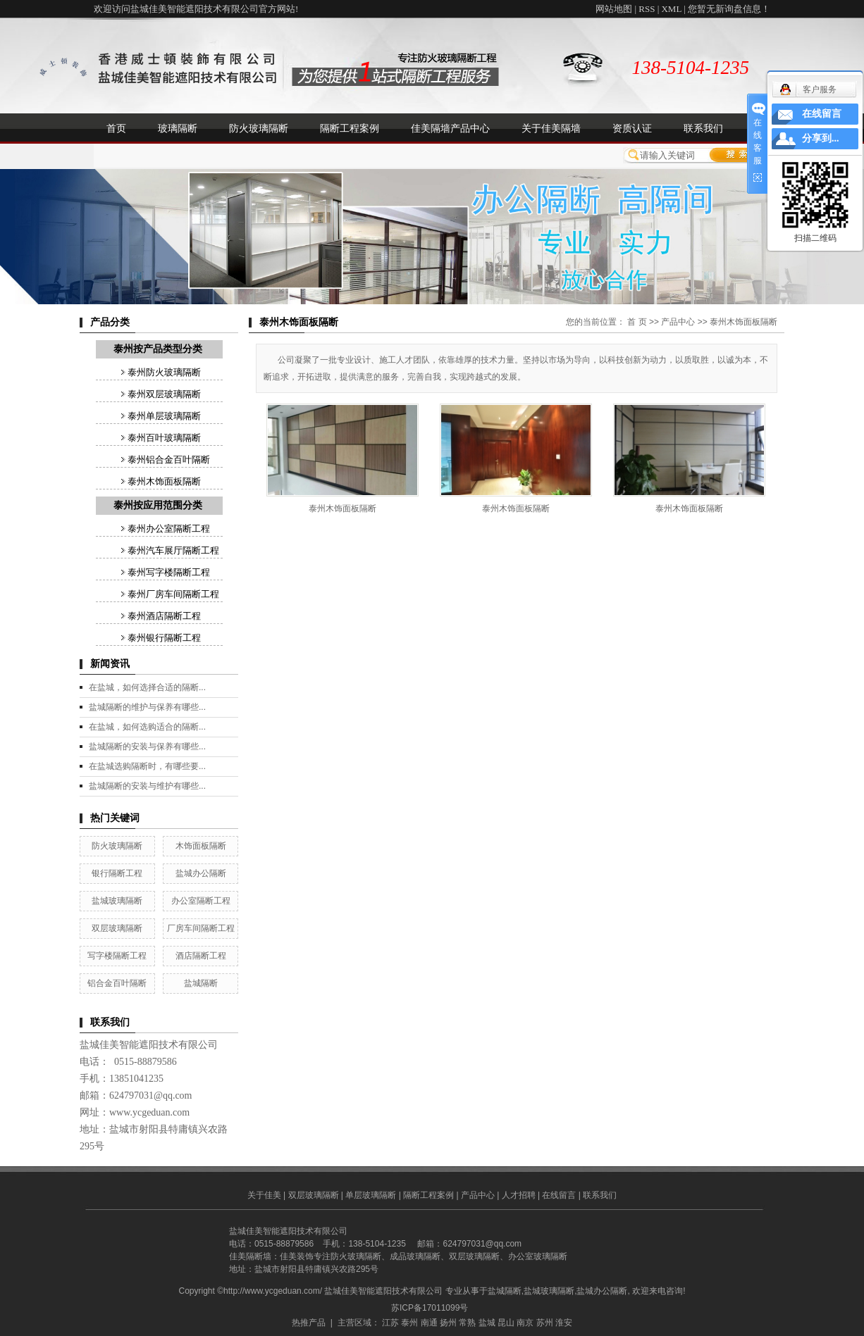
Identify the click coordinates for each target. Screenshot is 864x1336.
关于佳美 (264, 1195)
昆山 (506, 1323)
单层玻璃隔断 (370, 1195)
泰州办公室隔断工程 (169, 528)
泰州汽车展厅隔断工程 (173, 550)
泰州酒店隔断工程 (164, 616)
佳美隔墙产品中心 (450, 128)
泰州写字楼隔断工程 (169, 572)
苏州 (544, 1323)
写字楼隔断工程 (117, 956)
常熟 (467, 1323)
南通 (429, 1323)
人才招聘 (519, 1195)
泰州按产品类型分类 (157, 349)
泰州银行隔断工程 (164, 637)
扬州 (448, 1323)
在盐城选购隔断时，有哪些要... (147, 766)
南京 (525, 1323)
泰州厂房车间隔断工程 (173, 594)
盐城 (487, 1323)
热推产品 (309, 1323)
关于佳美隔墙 (551, 128)
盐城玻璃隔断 (117, 901)
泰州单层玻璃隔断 (164, 416)
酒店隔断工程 (200, 956)
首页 (116, 128)
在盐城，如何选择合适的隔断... (147, 687)
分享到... (820, 138)
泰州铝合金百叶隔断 (169, 459)
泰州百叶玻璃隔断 (164, 437)
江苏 (390, 1323)
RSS (646, 9)
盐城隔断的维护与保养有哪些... (147, 707)
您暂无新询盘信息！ (729, 9)
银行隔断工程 (117, 873)
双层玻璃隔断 (117, 928)
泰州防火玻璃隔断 (164, 372)
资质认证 (632, 128)
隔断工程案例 (349, 128)
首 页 (636, 322)
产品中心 (678, 322)
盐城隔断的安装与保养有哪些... (147, 746)
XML (671, 9)
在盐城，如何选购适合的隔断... (147, 727)
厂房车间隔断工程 (201, 928)
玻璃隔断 (177, 128)
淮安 (563, 1323)
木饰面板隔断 (200, 846)
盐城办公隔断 (200, 873)
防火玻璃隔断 (258, 128)
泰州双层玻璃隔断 (164, 394)
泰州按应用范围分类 (157, 505)
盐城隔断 (201, 983)
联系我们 (703, 128)
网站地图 (613, 9)
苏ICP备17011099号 (429, 1308)
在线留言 (559, 1195)
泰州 (409, 1323)
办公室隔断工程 (200, 901)
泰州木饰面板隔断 (164, 481)
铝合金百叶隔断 (117, 983)
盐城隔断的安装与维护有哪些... (147, 786)
